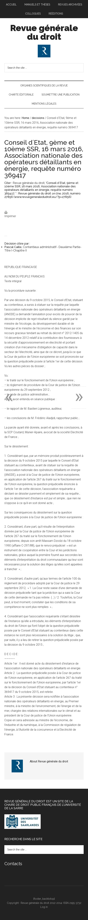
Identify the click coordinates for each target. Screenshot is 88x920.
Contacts (13, 863)
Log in (44, 906)
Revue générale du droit (44, 32)
